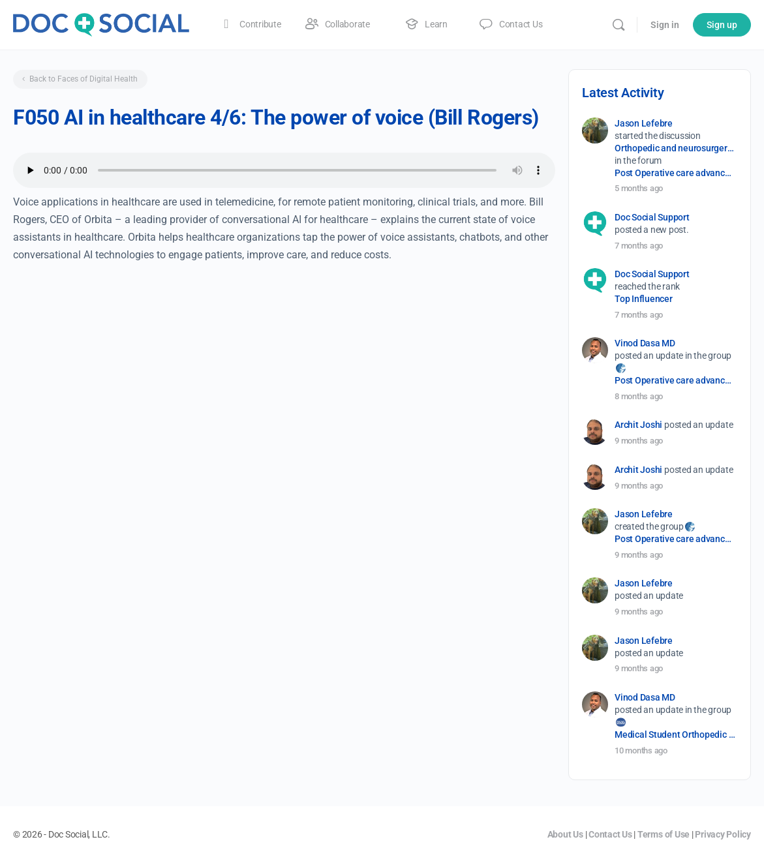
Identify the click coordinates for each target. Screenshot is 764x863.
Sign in (664, 25)
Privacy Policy (723, 834)
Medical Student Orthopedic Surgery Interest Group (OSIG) (675, 734)
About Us (565, 834)
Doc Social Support (652, 217)
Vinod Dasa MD (645, 343)
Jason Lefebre (644, 123)
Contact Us (610, 834)
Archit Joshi (638, 424)
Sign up (722, 25)
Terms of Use (663, 834)
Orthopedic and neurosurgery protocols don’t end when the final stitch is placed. (675, 148)
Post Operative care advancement (675, 173)
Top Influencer (644, 299)
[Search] (618, 25)
